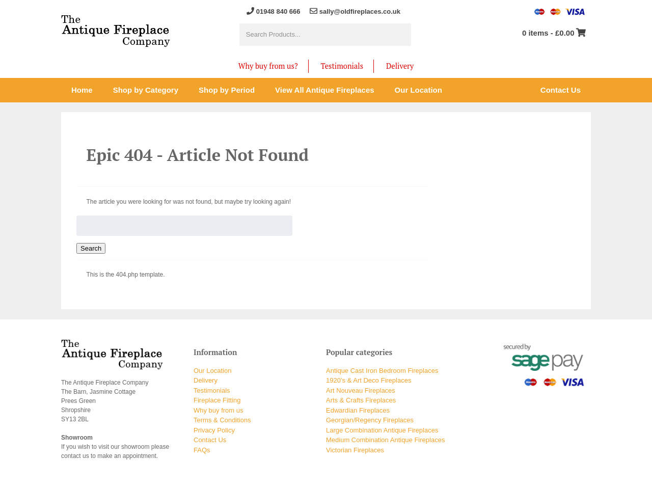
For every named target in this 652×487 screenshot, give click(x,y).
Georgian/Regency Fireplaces (370, 420)
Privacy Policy (214, 430)
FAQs (202, 450)
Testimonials (342, 66)
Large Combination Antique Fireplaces (382, 430)
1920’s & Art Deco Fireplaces (368, 380)
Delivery (400, 66)
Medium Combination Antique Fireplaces (385, 440)
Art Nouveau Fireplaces (360, 390)
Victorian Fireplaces (355, 450)
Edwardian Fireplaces (358, 410)
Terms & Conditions (222, 420)
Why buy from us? (268, 66)
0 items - (548, 33)
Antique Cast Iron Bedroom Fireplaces (382, 370)
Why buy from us (218, 410)
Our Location (212, 370)
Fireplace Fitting (217, 400)
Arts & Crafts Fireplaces (361, 400)
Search (90, 248)
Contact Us (210, 440)
